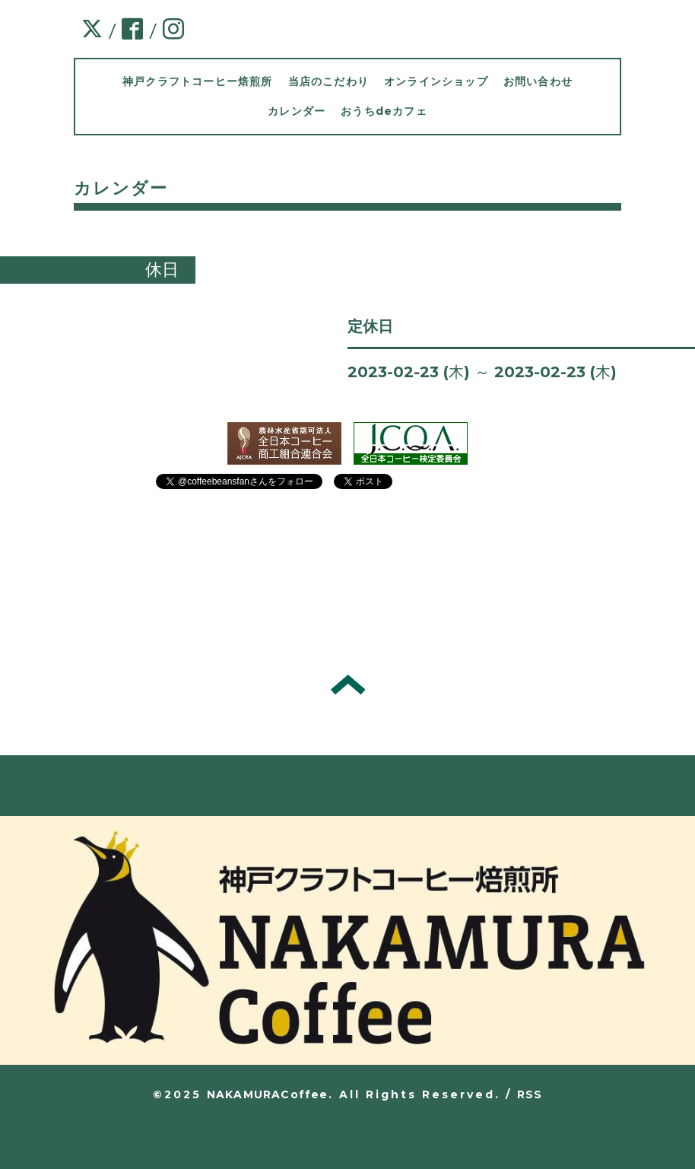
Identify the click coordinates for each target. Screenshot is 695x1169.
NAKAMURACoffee (267, 1094)
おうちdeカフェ (384, 111)
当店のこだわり (328, 81)
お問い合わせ (538, 81)
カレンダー (296, 111)
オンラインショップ (436, 81)
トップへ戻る (348, 684)
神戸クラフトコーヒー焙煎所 (197, 81)
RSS (530, 1094)
